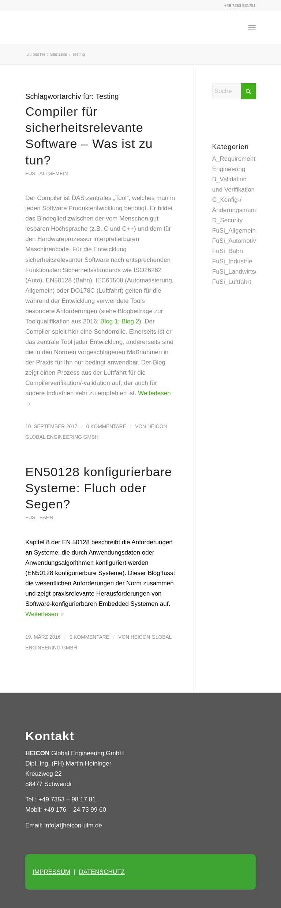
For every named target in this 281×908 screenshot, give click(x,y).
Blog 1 (109, 321)
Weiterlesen (44, 614)
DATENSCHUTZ (101, 871)
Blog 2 (130, 321)
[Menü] (252, 27)
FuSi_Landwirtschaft (240, 271)
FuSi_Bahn (39, 517)
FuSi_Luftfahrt (231, 281)
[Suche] (234, 91)
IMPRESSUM (51, 871)
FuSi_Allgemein (46, 173)
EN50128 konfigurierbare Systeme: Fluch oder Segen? (98, 488)
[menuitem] (252, 27)
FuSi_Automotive (235, 240)
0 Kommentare (106, 426)
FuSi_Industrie (232, 261)
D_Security (227, 220)
